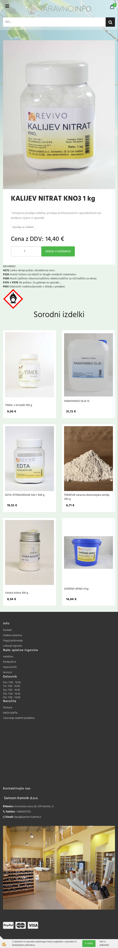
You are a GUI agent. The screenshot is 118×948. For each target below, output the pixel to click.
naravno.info (10, 667)
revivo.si (7, 672)
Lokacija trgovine (12, 646)
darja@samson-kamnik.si (27, 817)
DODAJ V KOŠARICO (58, 251)
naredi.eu (8, 657)
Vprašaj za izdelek (23, 227)
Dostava (7, 707)
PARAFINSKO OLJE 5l (76, 401)
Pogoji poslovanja (13, 641)
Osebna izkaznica (12, 635)
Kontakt (7, 630)
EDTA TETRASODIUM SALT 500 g (24, 495)
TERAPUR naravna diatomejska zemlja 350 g (86, 497)
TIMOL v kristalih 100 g (18, 405)
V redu (89, 943)
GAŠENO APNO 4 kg (76, 589)
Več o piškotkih (104, 943)
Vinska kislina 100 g (16, 593)
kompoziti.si (9, 662)
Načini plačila (10, 713)
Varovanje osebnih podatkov (19, 718)
